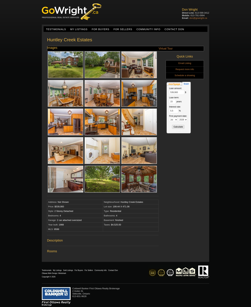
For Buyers (100, 29)
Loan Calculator (183, 131)
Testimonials (56, 29)
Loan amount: (175, 88)
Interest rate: (175, 107)
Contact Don (174, 29)
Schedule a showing (185, 75)
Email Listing (184, 63)
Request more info (185, 69)
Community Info (148, 29)
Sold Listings (68, 270)
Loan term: (174, 97)
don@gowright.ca (198, 18)
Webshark (62, 273)
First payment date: (178, 116)
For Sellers (122, 29)
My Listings (79, 29)
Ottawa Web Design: (50, 273)
